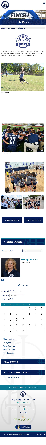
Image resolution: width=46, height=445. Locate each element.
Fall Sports (21, 28)
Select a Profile (7, 251)
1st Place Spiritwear (11, 377)
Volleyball (7, 343)
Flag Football (8, 353)
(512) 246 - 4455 (17, 409)
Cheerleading (11, 220)
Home (3, 28)
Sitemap (26, 434)
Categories (5, 295)
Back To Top (23, 285)
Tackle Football (9, 349)
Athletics (11, 28)
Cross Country (33, 220)
